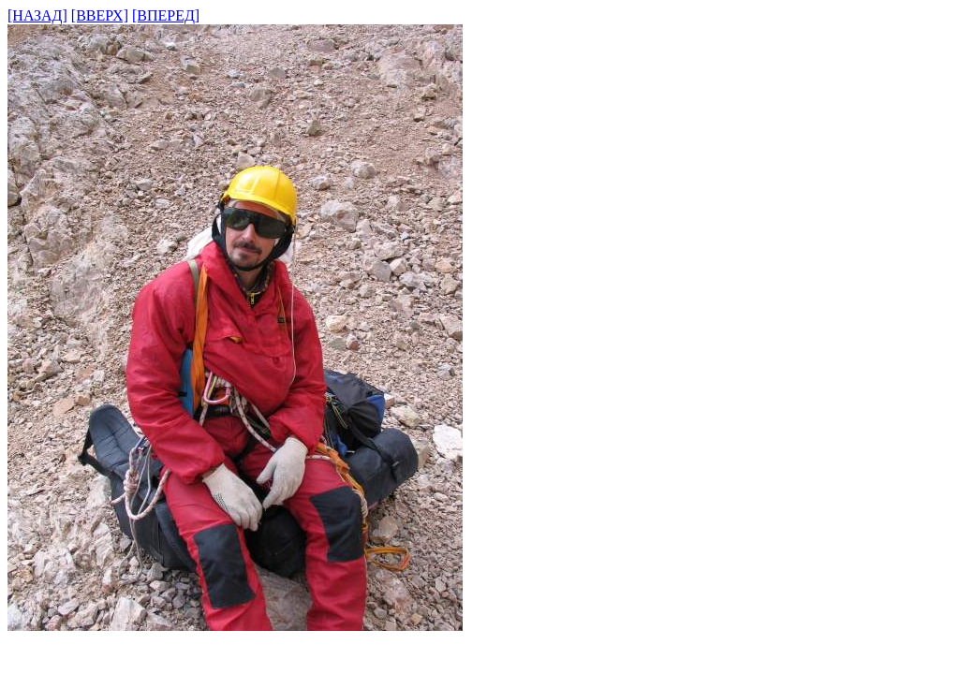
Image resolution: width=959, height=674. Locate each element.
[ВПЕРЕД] (165, 15)
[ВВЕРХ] (99, 15)
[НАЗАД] (37, 15)
